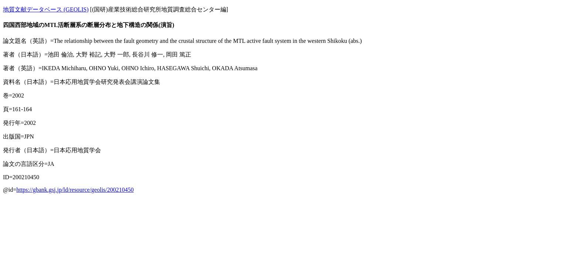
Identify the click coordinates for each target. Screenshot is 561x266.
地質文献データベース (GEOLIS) (46, 9)
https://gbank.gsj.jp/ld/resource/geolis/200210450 (75, 190)
